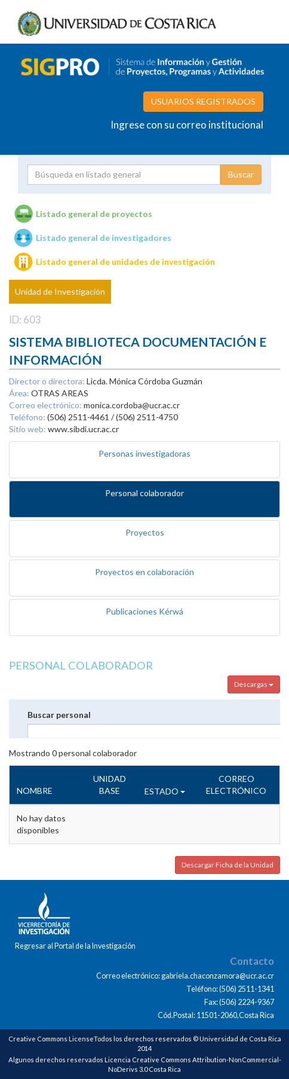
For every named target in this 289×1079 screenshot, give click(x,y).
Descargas (253, 684)
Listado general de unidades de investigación (125, 261)
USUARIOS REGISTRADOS (203, 101)
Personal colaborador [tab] (144, 493)
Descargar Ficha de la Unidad (227, 864)
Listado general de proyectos (94, 214)
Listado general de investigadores (103, 238)
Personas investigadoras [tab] (144, 453)
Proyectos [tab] (144, 532)
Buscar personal (59, 715)
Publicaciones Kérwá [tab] (144, 611)
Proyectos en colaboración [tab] (144, 572)
